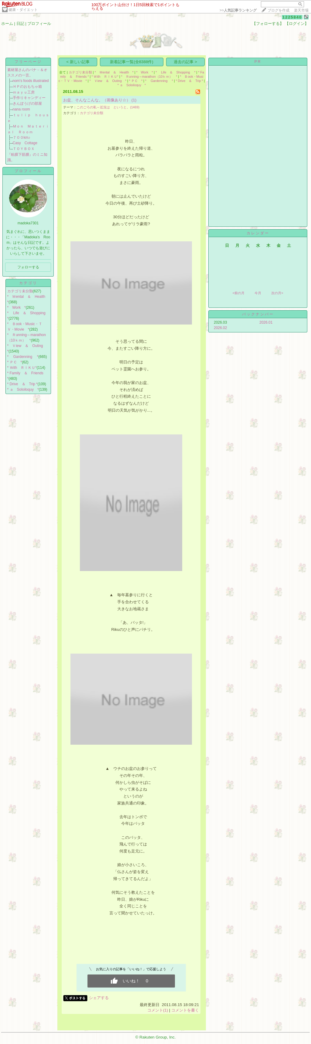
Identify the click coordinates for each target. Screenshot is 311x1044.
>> (238, 10)
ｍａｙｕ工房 (24, 92)
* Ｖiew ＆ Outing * (107, 81)
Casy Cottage (25, 143)
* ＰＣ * (14, 362)
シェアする (99, 997)
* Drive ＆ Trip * (22, 384)
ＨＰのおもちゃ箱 (27, 86)
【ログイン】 (297, 23)
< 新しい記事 (78, 62)
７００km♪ (21, 137)
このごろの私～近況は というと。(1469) (108, 107)
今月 (258, 293)
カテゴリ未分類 (20, 291)
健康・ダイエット (23, 10)
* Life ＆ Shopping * (175, 72)
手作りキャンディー (29, 98)
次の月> (277, 293)
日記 (20, 23)
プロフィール (39, 23)
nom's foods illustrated (31, 81)
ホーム (7, 23)
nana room (21, 109)
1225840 (292, 17)
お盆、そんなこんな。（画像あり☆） (96, 100)
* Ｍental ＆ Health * (114, 72)
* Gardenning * (23, 357)
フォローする (28, 267)
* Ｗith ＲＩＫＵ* (22, 368)
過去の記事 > (185, 62)
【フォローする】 (268, 23)
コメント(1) (157, 1010)
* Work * (16, 307)
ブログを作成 (278, 10)
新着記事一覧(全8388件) (131, 62)
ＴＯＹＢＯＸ (24, 149)
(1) (134, 100)
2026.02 (220, 328)
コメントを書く (185, 1010)
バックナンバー (258, 314)
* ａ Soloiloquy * (23, 389)
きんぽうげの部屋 (27, 103)
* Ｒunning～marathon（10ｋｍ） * (149, 76)
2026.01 (265, 322)
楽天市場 (301, 10)
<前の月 (238, 293)
